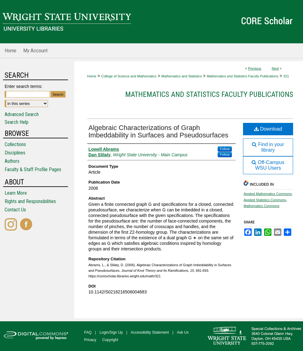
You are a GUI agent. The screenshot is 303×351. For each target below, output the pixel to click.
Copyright (110, 340)
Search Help (16, 122)
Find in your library (268, 147)
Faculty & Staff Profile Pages (33, 169)
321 (286, 76)
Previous (254, 68)
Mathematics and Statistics (181, 76)
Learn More (16, 193)
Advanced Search (22, 114)
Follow (225, 149)
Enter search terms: (23, 86)
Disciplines (15, 153)
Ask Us (183, 332)
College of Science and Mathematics (128, 76)
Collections (15, 144)
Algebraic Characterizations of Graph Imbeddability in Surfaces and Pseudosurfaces (158, 131)
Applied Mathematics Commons (268, 194)
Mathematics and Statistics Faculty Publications (243, 76)
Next (275, 68)
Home (91, 76)
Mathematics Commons (262, 206)
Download (268, 129)
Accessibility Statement (150, 332)
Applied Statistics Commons (265, 200)
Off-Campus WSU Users (268, 165)
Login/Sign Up (111, 332)
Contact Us (15, 210)
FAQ (88, 332)
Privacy (90, 340)
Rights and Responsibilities (30, 201)
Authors (12, 161)
